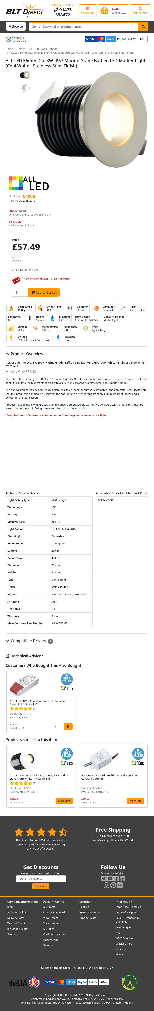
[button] (145, 701)
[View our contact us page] (88, 10)
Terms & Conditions (19, 923)
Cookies (84, 907)
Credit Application (54, 934)
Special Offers (124, 943)
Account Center (54, 902)
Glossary (121, 949)
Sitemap (12, 934)
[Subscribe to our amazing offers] (41, 878)
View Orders (50, 918)
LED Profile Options (127, 912)
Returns (48, 945)
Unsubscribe (50, 940)
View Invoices (51, 923)
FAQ (118, 932)
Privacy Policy (88, 918)
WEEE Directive (124, 938)
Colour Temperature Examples (128, 919)
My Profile (49, 907)
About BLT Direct (17, 912)
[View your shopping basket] (113, 10)
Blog (10, 907)
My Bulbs (48, 929)
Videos (120, 954)
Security (85, 902)
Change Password (54, 912)
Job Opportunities (18, 929)
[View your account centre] (140, 10)
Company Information (22, 902)
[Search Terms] (84, 26)
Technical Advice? (24, 656)
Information (124, 902)
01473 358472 (63, 12)
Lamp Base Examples (128, 907)
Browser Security (90, 912)
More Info (64, 801)
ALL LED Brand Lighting (43, 49)
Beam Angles (123, 927)
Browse (16, 26)
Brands (21, 49)
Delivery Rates (15, 918)
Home (9, 49)
